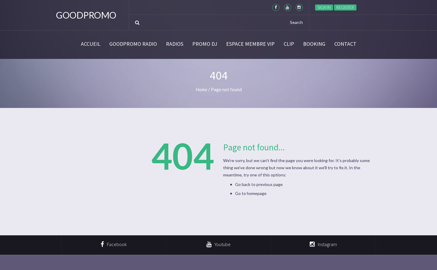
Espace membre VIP (250, 44)
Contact (345, 44)
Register (345, 7)
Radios (174, 44)
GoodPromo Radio (133, 44)
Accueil (90, 44)
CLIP (289, 44)
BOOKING (314, 44)
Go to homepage (251, 193)
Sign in (324, 7)
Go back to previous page (259, 184)
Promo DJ (204, 44)
